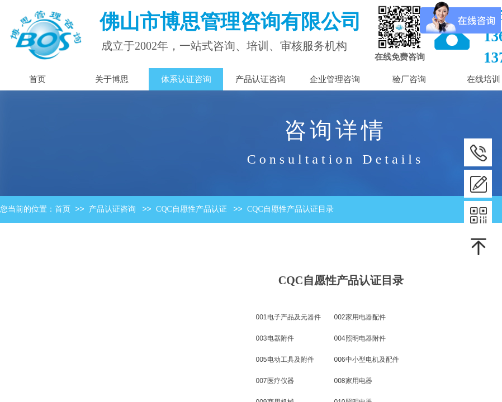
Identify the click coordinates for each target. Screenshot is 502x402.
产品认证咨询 (112, 209)
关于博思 (112, 79)
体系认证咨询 (186, 79)
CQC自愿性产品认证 (191, 209)
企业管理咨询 (335, 79)
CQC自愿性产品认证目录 (290, 209)
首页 (62, 209)
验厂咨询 (409, 79)
